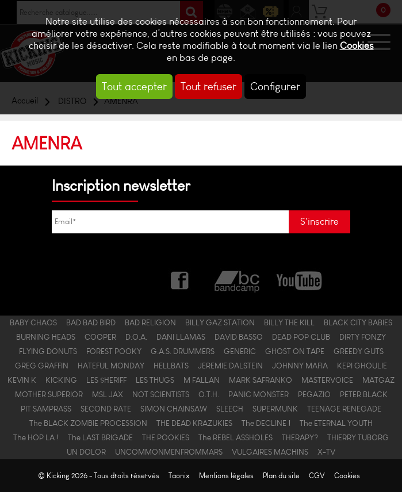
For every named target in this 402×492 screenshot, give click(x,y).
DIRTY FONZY (362, 337)
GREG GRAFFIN (41, 366)
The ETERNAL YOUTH (336, 423)
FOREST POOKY (113, 351)
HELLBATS (171, 366)
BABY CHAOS (33, 323)
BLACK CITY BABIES (358, 323)
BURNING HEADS (45, 337)
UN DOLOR (86, 452)
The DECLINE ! (266, 423)
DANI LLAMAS (180, 337)
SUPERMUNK (275, 409)
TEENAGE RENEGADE (344, 409)
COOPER (100, 337)
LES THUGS (155, 380)
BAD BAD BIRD (91, 323)
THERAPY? (300, 438)
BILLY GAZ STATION (220, 323)
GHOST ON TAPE (294, 351)
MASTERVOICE (327, 380)
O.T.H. (208, 394)
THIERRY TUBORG (358, 438)
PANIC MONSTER (258, 394)
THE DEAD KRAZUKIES (194, 423)
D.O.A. (136, 337)
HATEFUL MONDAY (111, 366)
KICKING (61, 380)
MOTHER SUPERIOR (49, 394)
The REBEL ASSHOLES (235, 438)
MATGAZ (378, 380)
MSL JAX (107, 394)
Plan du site (281, 476)
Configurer (275, 86)
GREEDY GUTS (359, 351)
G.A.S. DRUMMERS (183, 351)
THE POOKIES (165, 438)
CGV (317, 476)
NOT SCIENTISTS (160, 394)
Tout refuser (208, 86)
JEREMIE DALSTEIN (230, 366)
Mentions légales (226, 476)
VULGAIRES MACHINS (270, 452)
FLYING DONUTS (48, 351)
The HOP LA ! (36, 438)
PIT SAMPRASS (46, 409)
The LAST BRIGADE (100, 438)
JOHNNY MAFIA (300, 366)
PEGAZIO (314, 394)
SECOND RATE (106, 409)
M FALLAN (201, 380)
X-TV (326, 452)
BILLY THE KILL (289, 323)
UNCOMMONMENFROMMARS (169, 452)
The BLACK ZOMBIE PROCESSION (88, 423)
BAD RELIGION (150, 323)
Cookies (357, 46)
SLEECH (229, 409)
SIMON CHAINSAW (173, 409)
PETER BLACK (364, 394)
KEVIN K (21, 380)
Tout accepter (134, 86)
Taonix (179, 476)
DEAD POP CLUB (301, 337)
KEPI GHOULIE (362, 366)
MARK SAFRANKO (260, 380)
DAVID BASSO (239, 337)
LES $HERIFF (106, 380)
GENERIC (240, 351)
